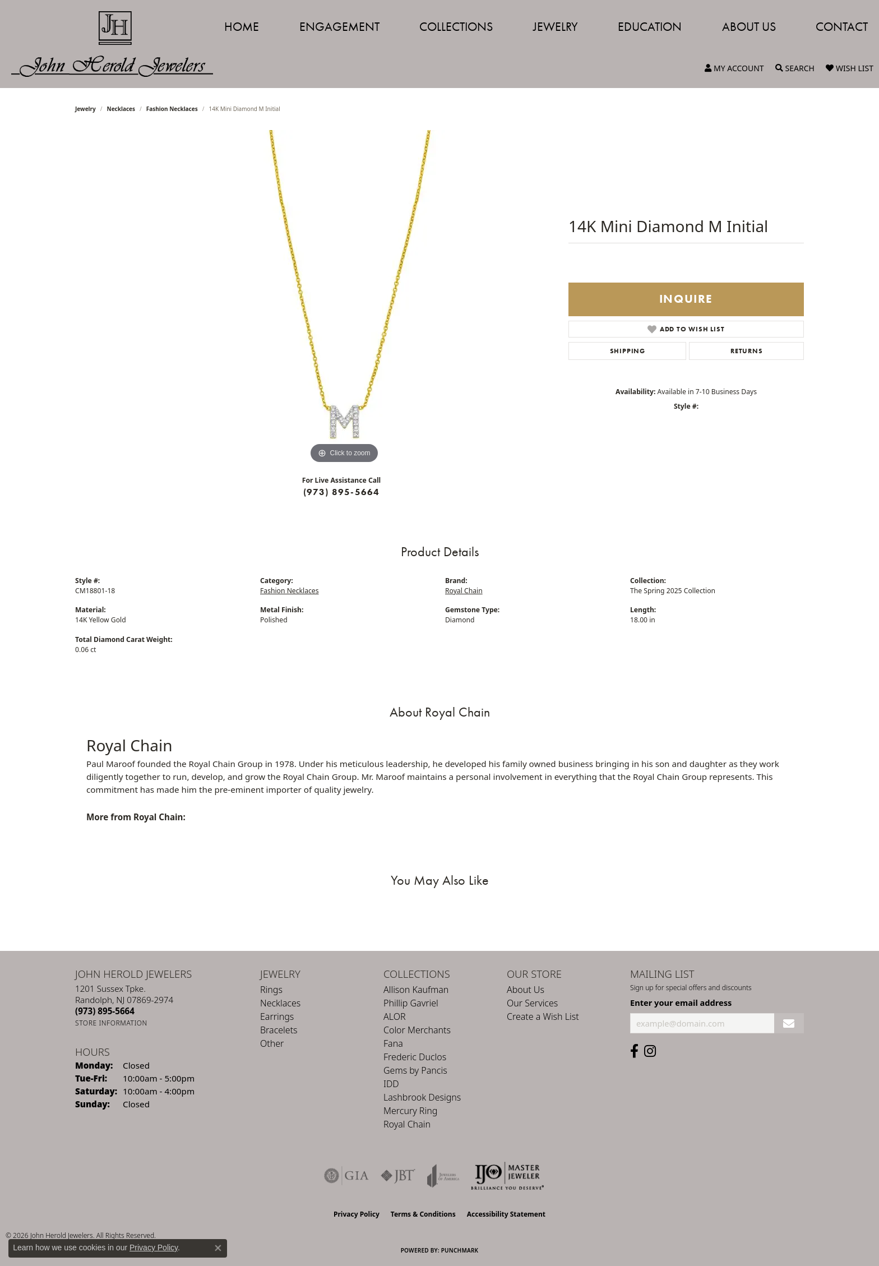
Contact (842, 27)
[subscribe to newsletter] (789, 1023)
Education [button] (650, 27)
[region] (344, 298)
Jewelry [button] (555, 27)
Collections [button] (456, 27)
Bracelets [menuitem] (279, 1030)
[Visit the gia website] (346, 1176)
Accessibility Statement (506, 1214)
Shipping (627, 350)
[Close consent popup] (218, 1248)
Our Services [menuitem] (532, 1003)
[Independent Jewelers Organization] (507, 1176)
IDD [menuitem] (391, 1084)
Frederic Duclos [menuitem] (414, 1057)
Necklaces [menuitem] (280, 1003)
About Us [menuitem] (525, 989)
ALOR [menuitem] (394, 1016)
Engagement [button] (339, 27)
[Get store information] (111, 1023)
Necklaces (121, 109)
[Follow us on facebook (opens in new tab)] (634, 1051)
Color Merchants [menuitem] (417, 1030)
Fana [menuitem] (393, 1043)
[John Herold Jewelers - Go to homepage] (117, 44)
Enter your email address (681, 1002)
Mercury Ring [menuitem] (410, 1111)
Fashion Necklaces (172, 109)
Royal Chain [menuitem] (407, 1124)
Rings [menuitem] (271, 989)
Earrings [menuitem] (277, 1016)
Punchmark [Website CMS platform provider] (460, 1250)
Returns (746, 350)
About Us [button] (749, 27)
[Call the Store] (105, 1011)
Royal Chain (464, 590)
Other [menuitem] (272, 1043)
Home (241, 27)
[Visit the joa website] (443, 1176)
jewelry (85, 109)
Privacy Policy (357, 1214)
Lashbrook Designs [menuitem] (422, 1097)
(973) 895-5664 (341, 492)
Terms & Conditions (423, 1214)
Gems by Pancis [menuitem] (415, 1070)
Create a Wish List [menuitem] (543, 1016)
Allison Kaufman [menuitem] (415, 989)
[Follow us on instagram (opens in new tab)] (650, 1051)
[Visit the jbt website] (398, 1176)
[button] (734, 68)
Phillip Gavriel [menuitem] (410, 1003)
